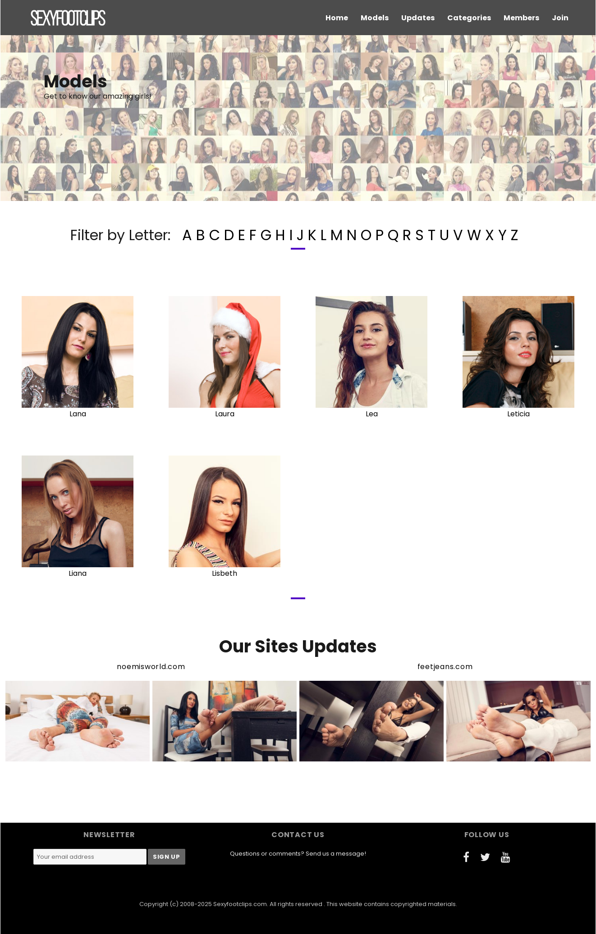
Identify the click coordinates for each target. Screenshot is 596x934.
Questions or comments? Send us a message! (298, 853)
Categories (469, 18)
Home (337, 18)
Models (375, 18)
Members (521, 18)
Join (560, 18)
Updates (418, 18)
